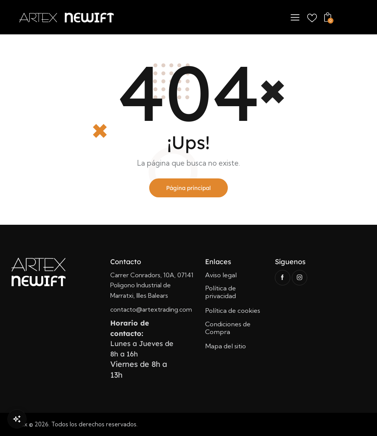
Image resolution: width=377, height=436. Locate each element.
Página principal (188, 188)
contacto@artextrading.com (151, 310)
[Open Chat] (17, 419)
